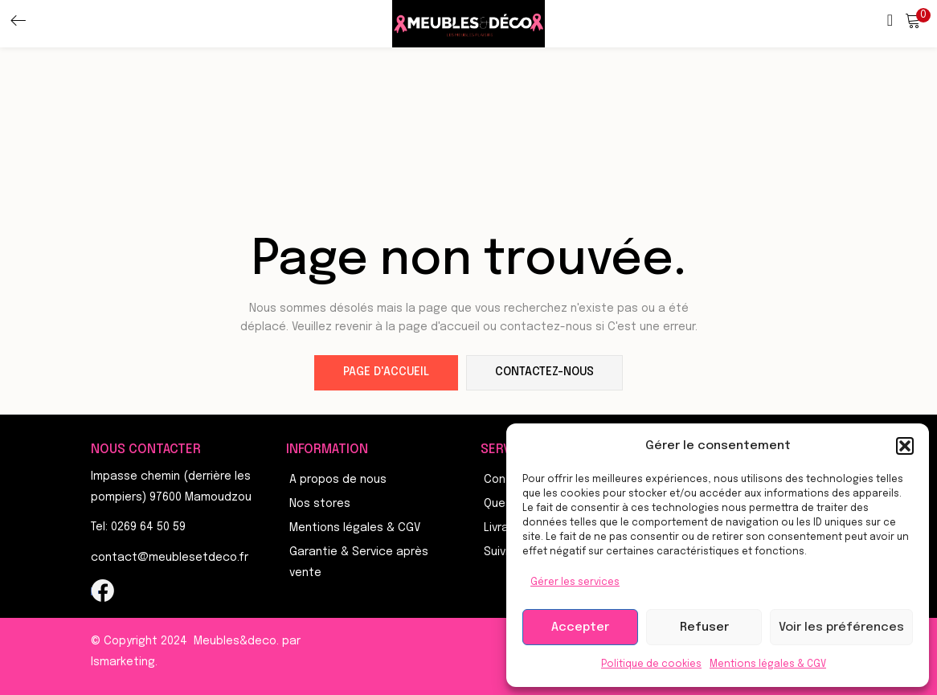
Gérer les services (575, 582)
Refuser (704, 627)
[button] (905, 446)
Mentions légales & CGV (768, 664)
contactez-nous (544, 372)
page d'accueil (386, 372)
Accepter (580, 627)
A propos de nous (338, 479)
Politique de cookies (651, 664)
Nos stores (319, 503)
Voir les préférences (841, 627)
